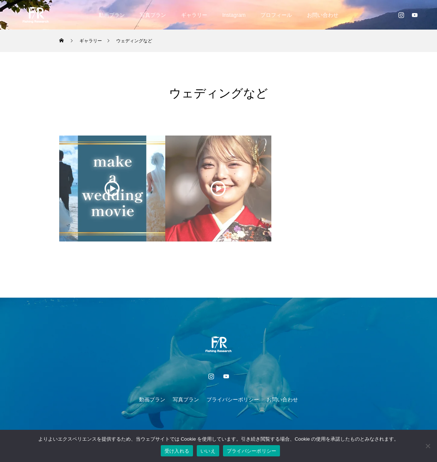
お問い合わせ (322, 15)
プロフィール (276, 15)
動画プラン (112, 15)
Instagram (233, 15)
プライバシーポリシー (233, 399)
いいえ (208, 451)
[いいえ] (427, 446)
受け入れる (177, 451)
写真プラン (153, 15)
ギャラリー (194, 15)
